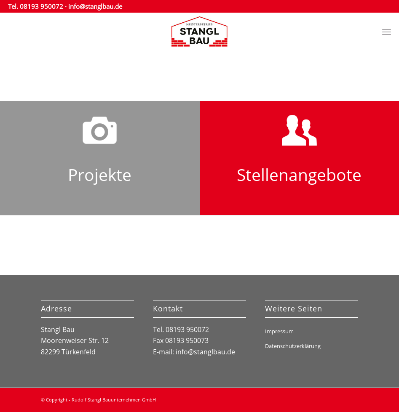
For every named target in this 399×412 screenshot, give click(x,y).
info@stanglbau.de (95, 6)
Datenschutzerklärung (293, 346)
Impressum (279, 331)
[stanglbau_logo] (199, 32)
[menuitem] (386, 31)
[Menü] (386, 31)
